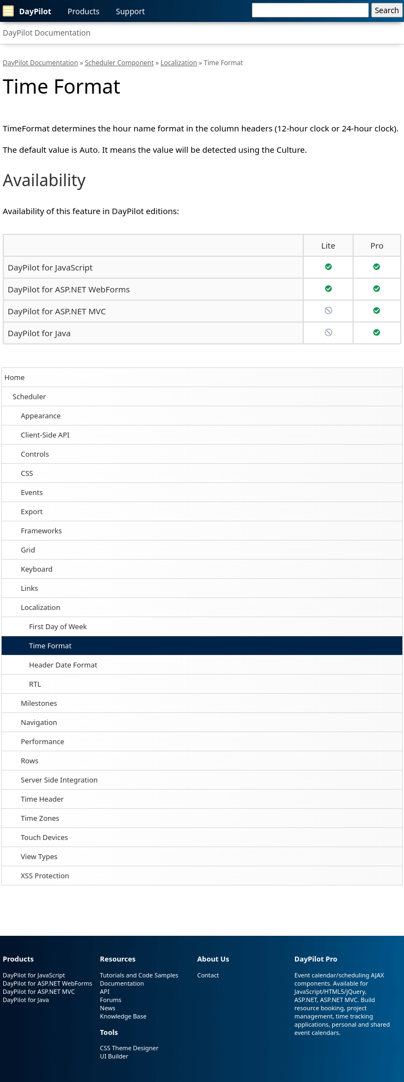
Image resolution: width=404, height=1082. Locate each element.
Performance (42, 741)
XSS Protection (45, 875)
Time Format (50, 646)
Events (32, 492)
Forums (111, 999)
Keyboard (37, 569)
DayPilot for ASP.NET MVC (57, 311)
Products (84, 11)
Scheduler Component (119, 62)
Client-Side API (45, 435)
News (108, 1008)
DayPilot (27, 10)
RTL (35, 684)
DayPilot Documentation (46, 32)
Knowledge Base (123, 1016)
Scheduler (29, 396)
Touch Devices (44, 837)
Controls (35, 454)
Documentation (122, 983)
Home (14, 377)
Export (32, 511)
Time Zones (40, 818)
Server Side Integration (59, 780)
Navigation (39, 722)
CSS (27, 473)
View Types (39, 856)
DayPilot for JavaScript (50, 267)
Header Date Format (63, 665)
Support (130, 11)
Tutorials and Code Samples (139, 975)
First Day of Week (58, 626)
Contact (208, 975)
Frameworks (41, 531)
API (104, 991)
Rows (29, 761)
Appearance (41, 416)
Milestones (39, 703)
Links (29, 588)
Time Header (42, 799)
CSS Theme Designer (129, 1048)
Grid (28, 550)
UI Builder (114, 1056)
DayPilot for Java (39, 332)
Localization (40, 607)
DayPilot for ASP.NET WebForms (69, 289)
